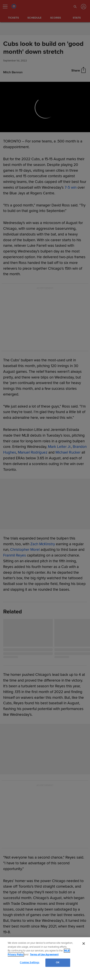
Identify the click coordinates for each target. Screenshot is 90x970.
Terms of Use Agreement (44, 954)
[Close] (83, 943)
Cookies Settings (29, 962)
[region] (45, 953)
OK (57, 962)
